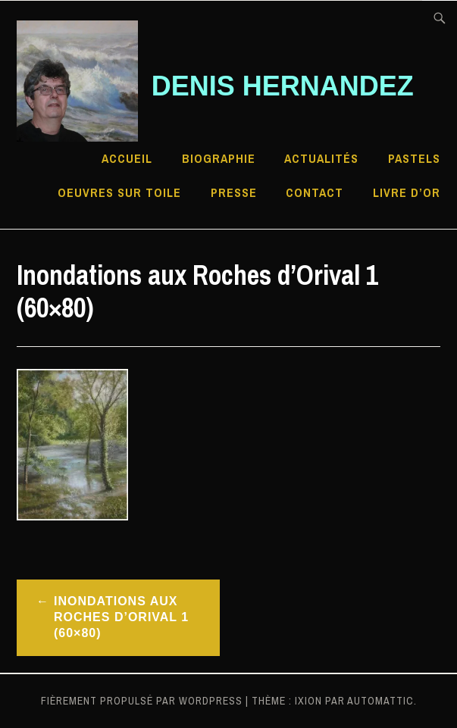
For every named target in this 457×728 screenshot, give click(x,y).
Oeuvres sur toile (119, 192)
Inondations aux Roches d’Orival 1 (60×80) (121, 617)
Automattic (380, 701)
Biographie (218, 158)
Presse (234, 192)
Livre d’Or (406, 192)
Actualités (321, 158)
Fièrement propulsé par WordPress (142, 701)
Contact (314, 192)
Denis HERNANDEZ (283, 86)
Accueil (127, 158)
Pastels (414, 158)
